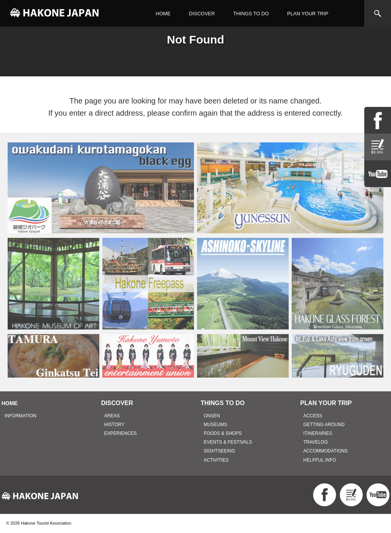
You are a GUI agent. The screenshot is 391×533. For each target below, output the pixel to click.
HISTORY (114, 424)
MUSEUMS (215, 424)
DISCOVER (202, 13)
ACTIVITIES (216, 460)
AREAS (112, 415)
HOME (163, 13)
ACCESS (312, 415)
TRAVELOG (315, 442)
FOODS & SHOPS (223, 433)
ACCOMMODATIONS (325, 451)
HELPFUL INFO (319, 460)
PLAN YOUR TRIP (307, 13)
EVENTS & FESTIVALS (228, 442)
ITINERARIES (317, 433)
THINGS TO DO (251, 13)
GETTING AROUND (323, 424)
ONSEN (212, 415)
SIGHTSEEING (219, 451)
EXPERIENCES (120, 433)
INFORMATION (20, 415)
